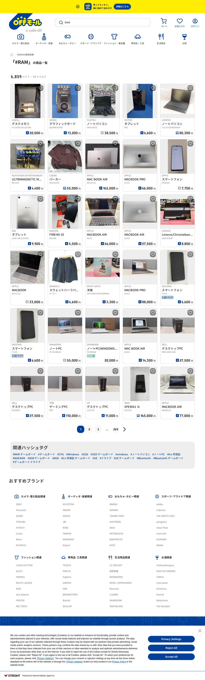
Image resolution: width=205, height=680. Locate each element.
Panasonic (21, 510)
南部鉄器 (114, 571)
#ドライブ (105, 458)
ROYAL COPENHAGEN (121, 582)
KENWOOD (68, 539)
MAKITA (67, 571)
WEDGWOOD (116, 577)
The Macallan (163, 606)
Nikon (19, 539)
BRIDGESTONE (70, 594)
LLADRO (114, 594)
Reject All (171, 647)
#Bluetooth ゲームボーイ (168, 458)
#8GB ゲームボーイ (39, 458)
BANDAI (113, 504)
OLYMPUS (21, 545)
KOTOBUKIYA (116, 533)
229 (115, 429)
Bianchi (66, 600)
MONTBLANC (116, 606)
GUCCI (19, 571)
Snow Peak (162, 527)
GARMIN (67, 582)
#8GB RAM (19, 458)
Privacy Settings (171, 639)
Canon (19, 533)
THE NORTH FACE (165, 516)
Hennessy (161, 588)
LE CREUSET (116, 565)
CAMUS (160, 577)
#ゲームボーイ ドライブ (26, 462)
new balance (22, 594)
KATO (112, 545)
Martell (160, 594)
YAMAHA (67, 533)
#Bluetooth (144, 458)
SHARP (19, 516)
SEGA (112, 527)
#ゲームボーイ (46, 454)
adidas (159, 504)
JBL (65, 521)
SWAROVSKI (116, 600)
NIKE (18, 588)
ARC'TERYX (21, 606)
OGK (65, 588)
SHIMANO (161, 539)
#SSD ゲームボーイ (102, 454)
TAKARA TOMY (117, 516)
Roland (66, 545)
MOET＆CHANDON (165, 571)
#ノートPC (158, 454)
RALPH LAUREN (24, 582)
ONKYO (66, 516)
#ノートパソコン (140, 454)
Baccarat (114, 588)
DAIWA (159, 545)
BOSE (65, 527)
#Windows (72, 454)
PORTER (20, 600)
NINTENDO (115, 521)
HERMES (20, 577)
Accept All (171, 656)
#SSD (85, 454)
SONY (19, 504)
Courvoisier (162, 582)
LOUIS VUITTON (24, 565)
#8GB (55, 458)
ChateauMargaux (165, 565)
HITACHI (20, 527)
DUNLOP (67, 606)
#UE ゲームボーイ (124, 458)
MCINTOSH (68, 504)
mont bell (161, 533)
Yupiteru (67, 577)
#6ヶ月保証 (173, 454)
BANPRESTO (116, 539)
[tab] (20, 38)
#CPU (60, 454)
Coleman (160, 510)
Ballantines (162, 600)
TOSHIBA (20, 521)
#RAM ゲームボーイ (24, 454)
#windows (121, 454)
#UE (95, 458)
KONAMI (114, 510)
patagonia (161, 521)
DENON (66, 510)
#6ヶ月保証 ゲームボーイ (75, 458)
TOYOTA (67, 565)
